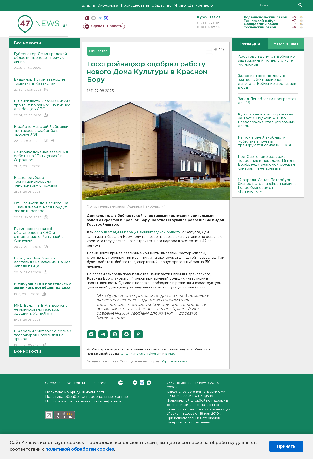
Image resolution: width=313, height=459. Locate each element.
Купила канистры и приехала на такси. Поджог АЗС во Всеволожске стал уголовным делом (266, 120)
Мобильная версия (87, 18)
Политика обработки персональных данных (86, 396)
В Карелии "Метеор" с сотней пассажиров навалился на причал (43, 338)
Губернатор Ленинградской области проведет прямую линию (43, 61)
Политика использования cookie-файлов (83, 401)
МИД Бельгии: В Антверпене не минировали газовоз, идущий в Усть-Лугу (43, 313)
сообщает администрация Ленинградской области (137, 232)
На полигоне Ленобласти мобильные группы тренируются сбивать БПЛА (265, 141)
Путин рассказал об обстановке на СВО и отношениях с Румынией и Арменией (43, 238)
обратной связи (174, 361)
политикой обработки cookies (79, 449)
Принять (286, 446)
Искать (300, 5)
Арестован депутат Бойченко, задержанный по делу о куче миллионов (266, 60)
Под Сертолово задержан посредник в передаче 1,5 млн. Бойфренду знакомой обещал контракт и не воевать (266, 162)
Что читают (286, 44)
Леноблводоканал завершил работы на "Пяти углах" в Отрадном (43, 159)
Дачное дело (200, 5)
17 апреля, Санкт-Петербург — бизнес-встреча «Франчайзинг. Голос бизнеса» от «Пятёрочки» (267, 185)
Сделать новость (106, 26)
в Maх (170, 354)
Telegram (142, 382)
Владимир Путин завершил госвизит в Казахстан (43, 85)
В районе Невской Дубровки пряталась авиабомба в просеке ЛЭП (43, 134)
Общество (162, 5)
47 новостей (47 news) (190, 383)
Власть (88, 5)
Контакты (75, 383)
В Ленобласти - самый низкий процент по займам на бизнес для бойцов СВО (43, 108)
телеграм (100, 18)
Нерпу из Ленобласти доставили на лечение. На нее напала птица (43, 266)
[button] (91, 334)
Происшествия (135, 5)
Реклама (99, 383)
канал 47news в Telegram (140, 354)
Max (149, 382)
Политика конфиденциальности (75, 392)
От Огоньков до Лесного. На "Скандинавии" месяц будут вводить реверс (43, 211)
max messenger (106, 18)
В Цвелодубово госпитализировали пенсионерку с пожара (43, 185)
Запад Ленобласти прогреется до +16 (267, 101)
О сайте (53, 383)
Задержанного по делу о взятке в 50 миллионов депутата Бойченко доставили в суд (267, 81)
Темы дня (249, 44)
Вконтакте (120, 382)
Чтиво (180, 5)
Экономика (108, 5)
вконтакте (93, 18)
